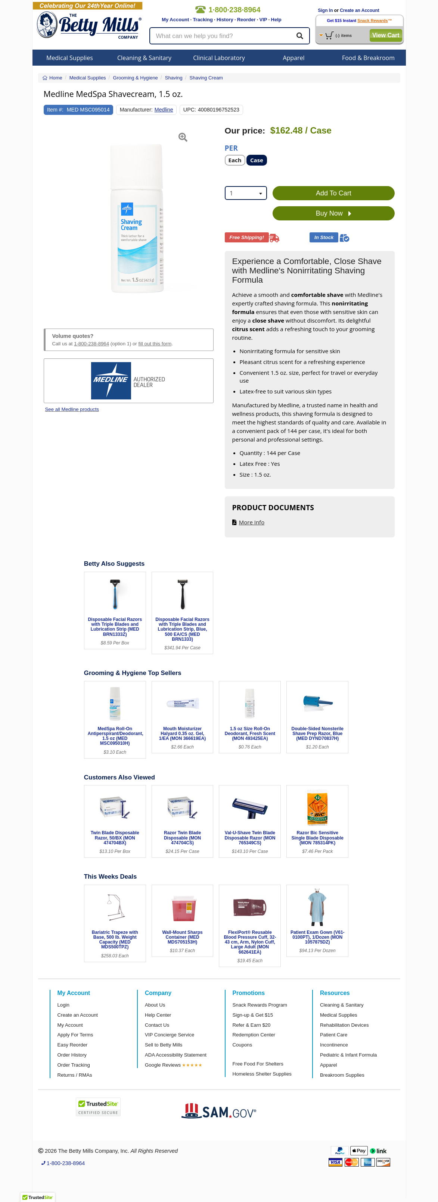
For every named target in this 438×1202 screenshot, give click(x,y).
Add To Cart (333, 193)
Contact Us (157, 1025)
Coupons (242, 1045)
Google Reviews (163, 1065)
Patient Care (333, 1035)
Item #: (55, 110)
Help (276, 19)
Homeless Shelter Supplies (262, 1074)
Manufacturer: (136, 110)
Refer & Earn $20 (252, 1025)
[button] (50, 218)
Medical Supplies (69, 58)
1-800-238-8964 (91, 343)
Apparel (293, 58)
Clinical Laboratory (219, 58)
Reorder (246, 19)
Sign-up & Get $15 (253, 1015)
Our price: (245, 130)
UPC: (189, 110)
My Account (175, 19)
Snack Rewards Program (260, 1005)
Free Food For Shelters (258, 1064)
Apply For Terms (75, 1035)
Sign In (325, 10)
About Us (155, 1005)
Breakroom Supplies (342, 1075)
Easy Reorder (73, 1045)
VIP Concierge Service (169, 1035)
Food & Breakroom (368, 58)
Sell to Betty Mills (163, 1045)
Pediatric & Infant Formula (348, 1055)
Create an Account (359, 10)
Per (231, 147)
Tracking (202, 19)
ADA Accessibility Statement (175, 1055)
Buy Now (333, 214)
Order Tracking (74, 1065)
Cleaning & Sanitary (144, 58)
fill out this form (154, 343)
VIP (263, 19)
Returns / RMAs (75, 1075)
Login (63, 1005)
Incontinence (334, 1045)
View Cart (386, 35)
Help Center (158, 1015)
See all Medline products (72, 409)
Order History (72, 1055)
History (225, 19)
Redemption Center (254, 1035)
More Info (251, 522)
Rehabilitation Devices (344, 1025)
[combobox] (246, 193)
